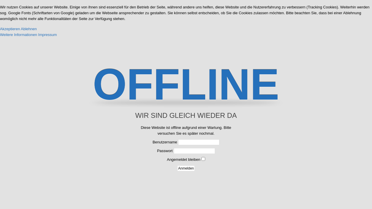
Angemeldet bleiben (183, 159)
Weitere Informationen (18, 35)
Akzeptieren (10, 29)
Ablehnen (29, 29)
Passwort (164, 151)
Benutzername (165, 142)
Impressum (47, 35)
